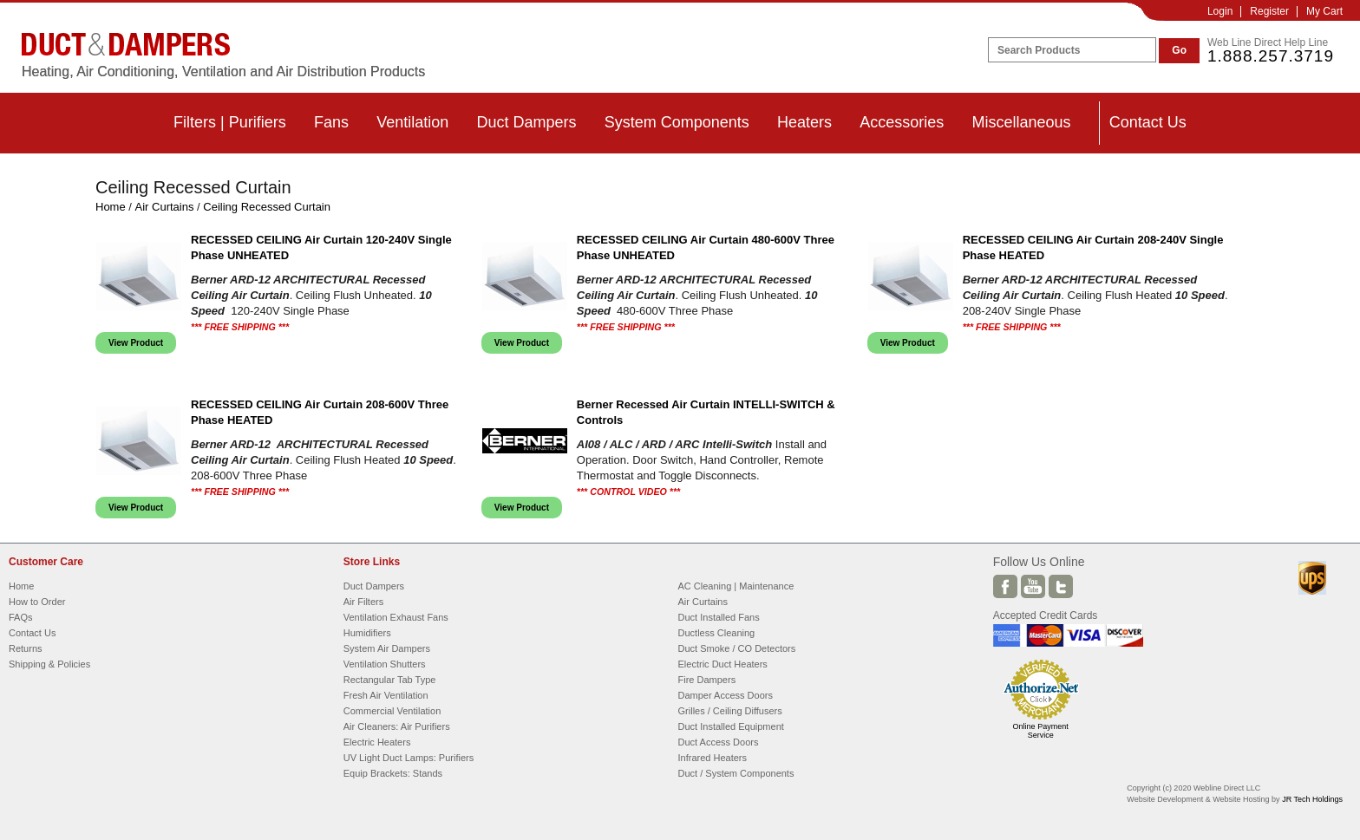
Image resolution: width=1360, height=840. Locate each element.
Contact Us (1148, 122)
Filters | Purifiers (229, 122)
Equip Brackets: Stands (392, 773)
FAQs (21, 617)
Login (1219, 11)
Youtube (1033, 586)
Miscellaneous (1020, 122)
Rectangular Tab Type (389, 679)
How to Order (37, 601)
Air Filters (363, 601)
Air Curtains (164, 206)
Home (110, 206)
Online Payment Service (1041, 730)
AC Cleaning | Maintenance (736, 586)
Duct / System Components (736, 773)
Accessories (902, 122)
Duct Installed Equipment (731, 726)
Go (1179, 50)
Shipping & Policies (49, 664)
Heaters (804, 122)
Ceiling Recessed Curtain (266, 206)
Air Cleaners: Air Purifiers (396, 726)
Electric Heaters (377, 742)
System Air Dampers (386, 648)
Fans (331, 122)
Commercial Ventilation (392, 711)
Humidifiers (367, 633)
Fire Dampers (707, 679)
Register (1269, 11)
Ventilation (412, 122)
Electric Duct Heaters (723, 664)
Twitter (1061, 586)
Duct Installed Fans (719, 617)
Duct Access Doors (718, 742)
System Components (677, 122)
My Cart (1324, 11)
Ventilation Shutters (384, 664)
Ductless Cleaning (716, 633)
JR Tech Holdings (1312, 799)
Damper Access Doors (725, 695)
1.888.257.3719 (1270, 56)
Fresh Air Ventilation (385, 695)
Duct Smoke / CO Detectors (737, 648)
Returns (25, 648)
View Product (135, 343)
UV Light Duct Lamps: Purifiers (408, 757)
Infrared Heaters (712, 757)
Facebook (1005, 586)
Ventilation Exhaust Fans (395, 617)
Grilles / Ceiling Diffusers (730, 711)
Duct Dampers (526, 122)
